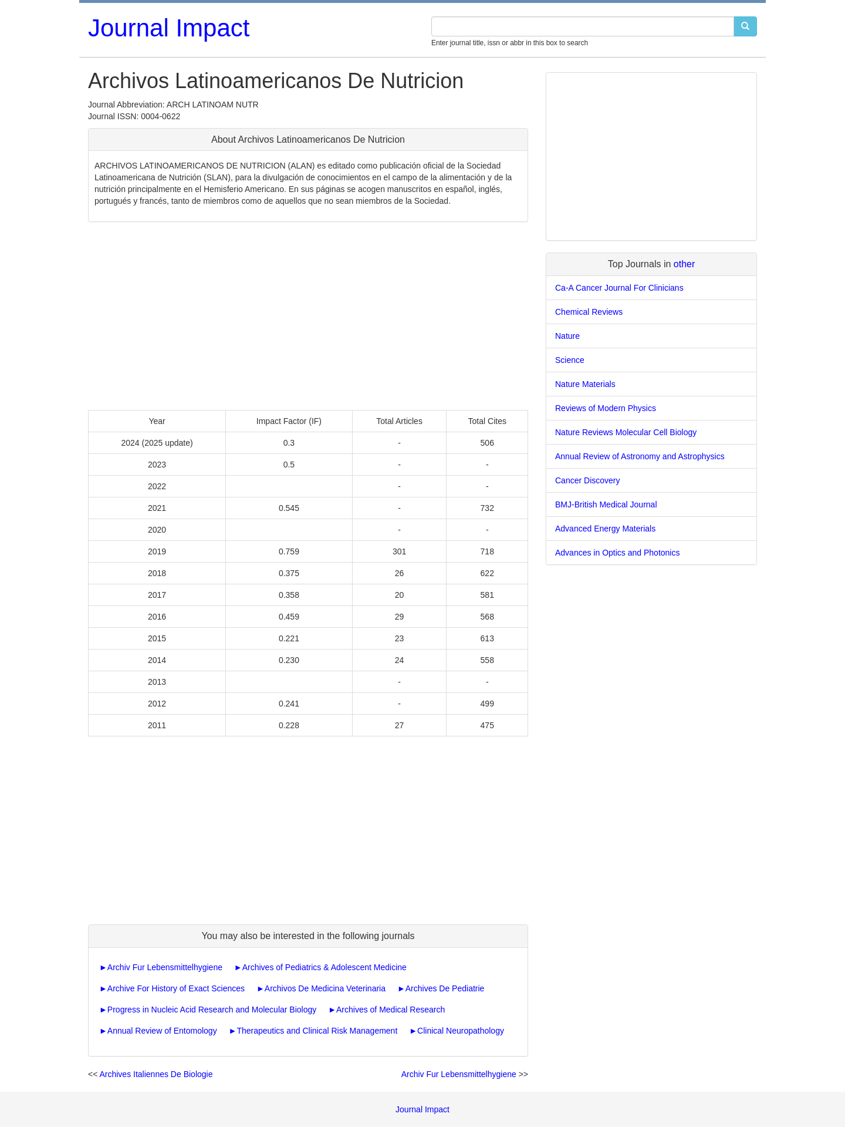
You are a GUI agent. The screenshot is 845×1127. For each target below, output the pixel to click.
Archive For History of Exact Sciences (176, 988)
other (684, 264)
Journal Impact (168, 28)
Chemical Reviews (589, 312)
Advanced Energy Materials (605, 528)
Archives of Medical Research (390, 1009)
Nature (567, 336)
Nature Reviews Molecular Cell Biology (626, 432)
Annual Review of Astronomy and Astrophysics (640, 456)
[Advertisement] (308, 316)
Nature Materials (585, 384)
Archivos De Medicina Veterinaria (325, 988)
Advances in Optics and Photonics (617, 552)
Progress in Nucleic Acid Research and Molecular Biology (211, 1009)
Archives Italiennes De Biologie (155, 1074)
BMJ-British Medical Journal (606, 504)
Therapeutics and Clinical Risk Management (316, 1030)
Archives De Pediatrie (445, 988)
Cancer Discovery (587, 480)
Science (569, 360)
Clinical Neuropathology (460, 1030)
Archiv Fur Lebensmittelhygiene (164, 967)
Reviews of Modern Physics (605, 408)
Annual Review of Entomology (162, 1030)
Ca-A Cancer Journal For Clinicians (619, 287)
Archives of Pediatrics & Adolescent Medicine (324, 967)
